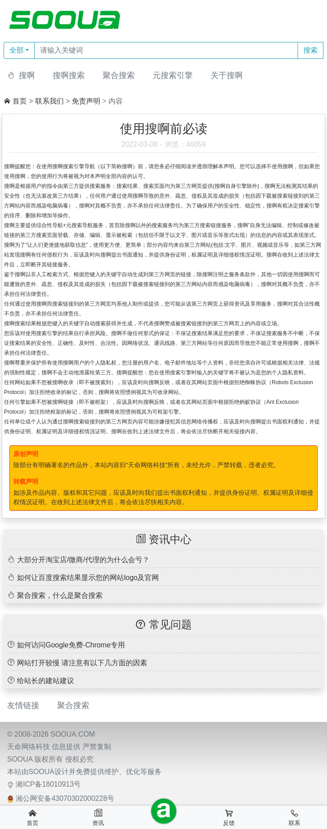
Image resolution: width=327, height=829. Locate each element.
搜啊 (27, 75)
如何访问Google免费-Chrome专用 (71, 645)
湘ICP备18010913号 (48, 784)
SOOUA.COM (72, 734)
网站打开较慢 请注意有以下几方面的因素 (82, 663)
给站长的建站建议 (45, 680)
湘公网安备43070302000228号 (65, 798)
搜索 (310, 50)
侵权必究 (79, 759)
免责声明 (86, 101)
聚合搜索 (119, 75)
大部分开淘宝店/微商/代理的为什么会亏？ (83, 560)
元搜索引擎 (173, 75)
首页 (19, 101)
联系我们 (49, 101)
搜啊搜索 (69, 75)
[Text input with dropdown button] (166, 50)
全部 (16, 50)
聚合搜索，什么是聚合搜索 (60, 595)
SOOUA (20, 759)
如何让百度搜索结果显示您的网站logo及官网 (88, 577)
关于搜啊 (227, 75)
